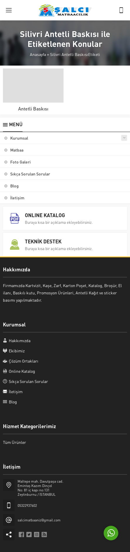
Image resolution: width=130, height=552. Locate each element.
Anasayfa (38, 54)
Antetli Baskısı (33, 109)
